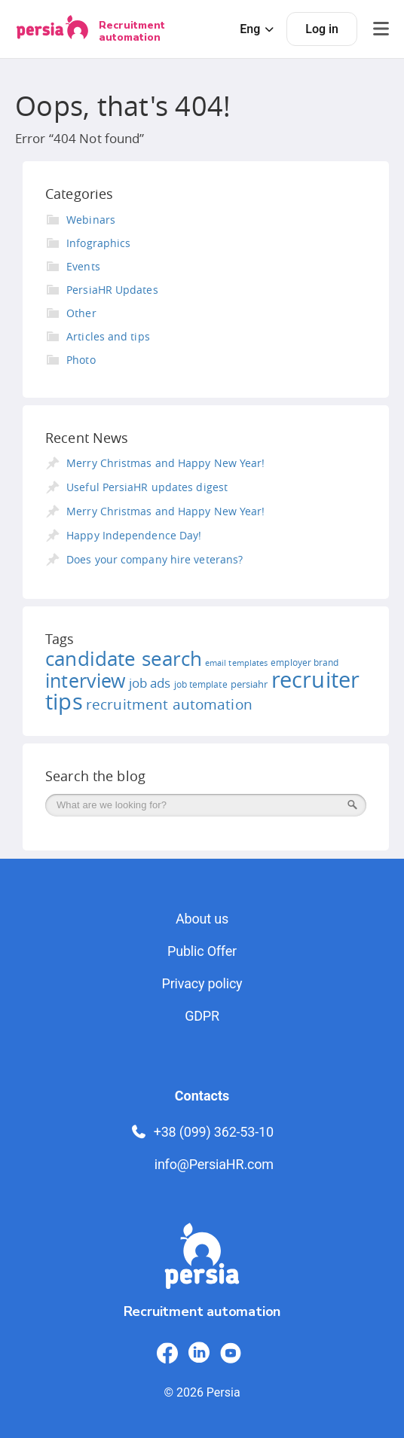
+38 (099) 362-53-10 (202, 1132)
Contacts (202, 1096)
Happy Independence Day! (133, 535)
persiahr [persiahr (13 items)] (249, 684)
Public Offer (202, 951)
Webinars (90, 219)
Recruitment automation (132, 31)
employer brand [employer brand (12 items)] (304, 662)
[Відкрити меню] (380, 29)
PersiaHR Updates (112, 289)
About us (202, 919)
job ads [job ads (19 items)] (150, 683)
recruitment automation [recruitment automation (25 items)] (169, 704)
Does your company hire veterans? (154, 559)
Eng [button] (257, 29)
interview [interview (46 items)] (85, 680)
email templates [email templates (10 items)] (236, 663)
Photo (81, 360)
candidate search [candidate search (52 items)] (123, 659)
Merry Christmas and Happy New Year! (165, 463)
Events (83, 266)
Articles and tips (108, 336)
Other (81, 313)
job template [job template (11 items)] (201, 684)
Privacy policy (202, 983)
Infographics (98, 243)
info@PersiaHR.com (214, 1164)
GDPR (202, 1016)
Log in (321, 29)
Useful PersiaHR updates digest (147, 487)
